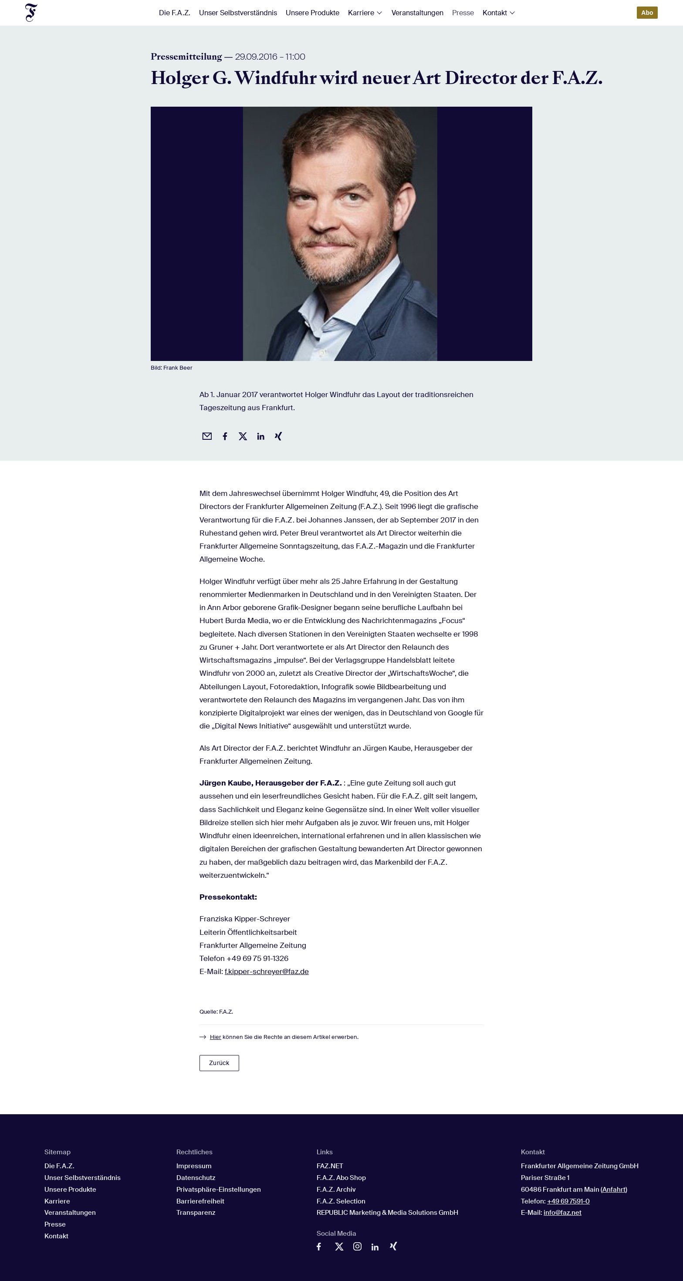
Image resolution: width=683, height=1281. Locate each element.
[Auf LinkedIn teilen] (259, 435)
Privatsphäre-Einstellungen (218, 1189)
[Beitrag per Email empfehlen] (205, 435)
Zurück (219, 1063)
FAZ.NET (330, 1166)
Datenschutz (195, 1177)
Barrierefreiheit (200, 1201)
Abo (647, 12)
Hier (215, 1037)
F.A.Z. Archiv (336, 1189)
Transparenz (195, 1212)
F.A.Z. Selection (341, 1201)
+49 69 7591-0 (568, 1201)
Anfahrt (614, 1189)
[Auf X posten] (241, 435)
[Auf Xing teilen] (277, 435)
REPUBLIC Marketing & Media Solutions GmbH (387, 1212)
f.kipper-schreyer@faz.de (267, 971)
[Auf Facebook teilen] (223, 435)
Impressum (194, 1166)
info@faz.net (563, 1212)
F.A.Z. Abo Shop (341, 1177)
